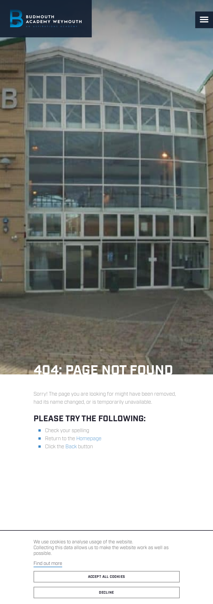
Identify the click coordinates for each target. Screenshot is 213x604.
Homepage (88, 438)
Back (71, 446)
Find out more (48, 564)
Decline (106, 592)
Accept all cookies (106, 577)
